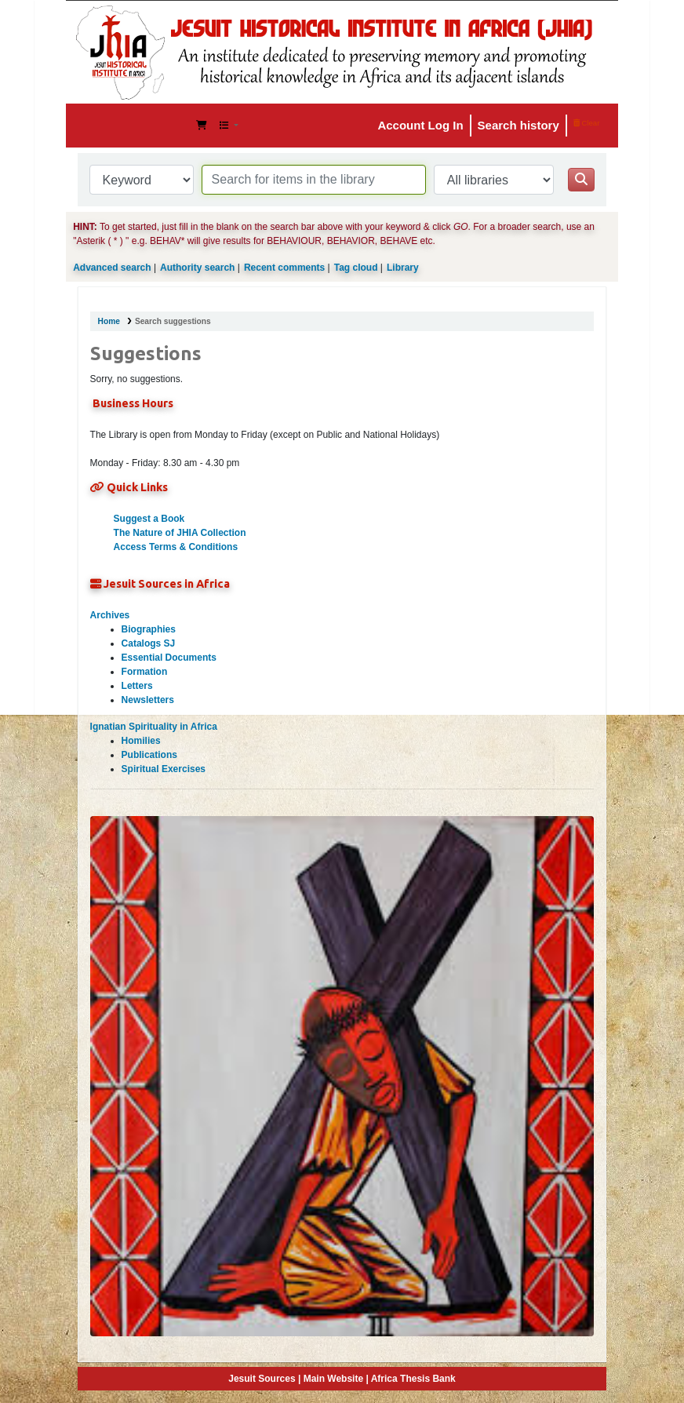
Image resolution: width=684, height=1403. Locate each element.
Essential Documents (169, 657)
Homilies (141, 740)
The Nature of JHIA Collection (180, 532)
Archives (110, 615)
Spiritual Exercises (164, 768)
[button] (201, 125)
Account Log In (420, 125)
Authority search (197, 267)
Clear (586, 122)
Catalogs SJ (149, 643)
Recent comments (284, 267)
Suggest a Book (149, 518)
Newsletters (148, 699)
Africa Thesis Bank (413, 1378)
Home (109, 321)
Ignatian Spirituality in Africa (153, 726)
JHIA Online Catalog (117, 125)
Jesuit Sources (261, 1378)
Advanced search (112, 267)
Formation (145, 671)
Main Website (333, 1378)
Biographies (149, 629)
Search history (518, 125)
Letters (137, 685)
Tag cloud (356, 267)
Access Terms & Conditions (176, 546)
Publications (149, 754)
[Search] (581, 179)
